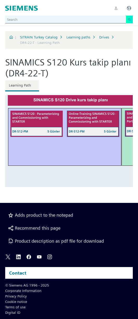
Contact (17, 273)
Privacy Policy (16, 296)
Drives (104, 37)
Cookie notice (16, 302)
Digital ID (12, 312)
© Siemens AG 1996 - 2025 (27, 285)
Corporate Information (23, 291)
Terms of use (15, 307)
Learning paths (78, 37)
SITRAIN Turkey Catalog (39, 37)
